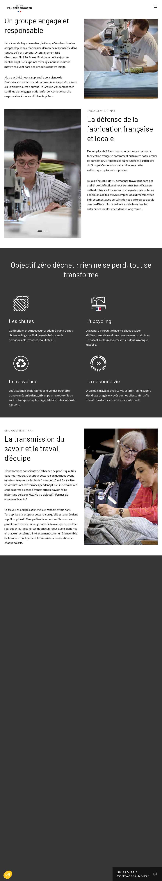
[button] (7, 874)
